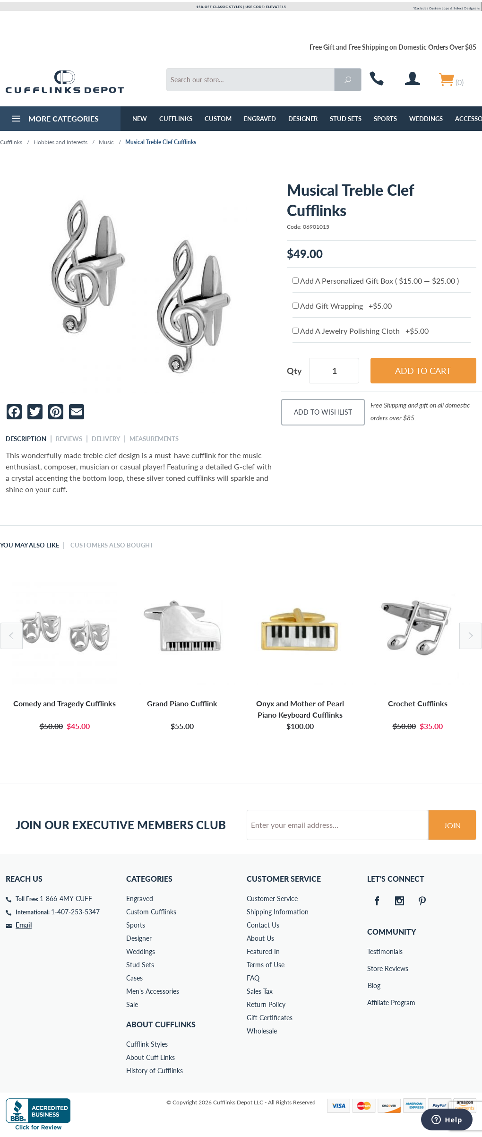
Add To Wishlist (323, 412)
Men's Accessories (152, 991)
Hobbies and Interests (60, 142)
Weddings (426, 118)
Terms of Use (265, 965)
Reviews (69, 439)
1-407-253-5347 (75, 912)
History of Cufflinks (154, 1071)
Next (470, 636)
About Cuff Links (150, 1057)
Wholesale (262, 1031)
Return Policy (266, 1004)
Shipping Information (278, 912)
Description (26, 439)
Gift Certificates (270, 1018)
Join (452, 825)
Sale (132, 1004)
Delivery (106, 439)
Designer (303, 118)
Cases (134, 978)
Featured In (263, 951)
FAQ (253, 978)
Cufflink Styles (147, 1044)
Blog (374, 985)
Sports (385, 118)
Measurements (154, 439)
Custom (218, 118)
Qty (294, 370)
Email (24, 925)
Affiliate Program (373, 1002)
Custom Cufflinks (151, 912)
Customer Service (272, 898)
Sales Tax (260, 991)
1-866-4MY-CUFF (66, 898)
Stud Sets (346, 118)
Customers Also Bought (112, 545)
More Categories (54, 120)
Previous (11, 636)
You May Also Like (29, 545)
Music (106, 142)
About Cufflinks (161, 1024)
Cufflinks (175, 118)
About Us (260, 938)
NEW (139, 118)
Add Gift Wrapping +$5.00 (342, 305)
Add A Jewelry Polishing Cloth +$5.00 (361, 330)
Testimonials (373, 951)
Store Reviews (373, 968)
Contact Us (263, 925)
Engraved (260, 118)
